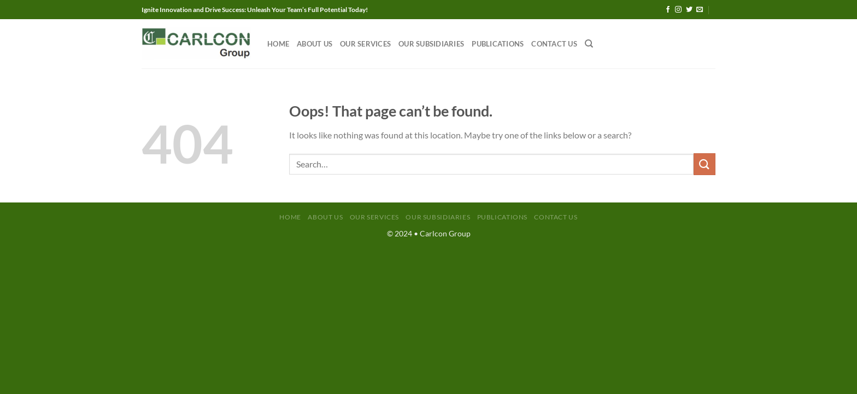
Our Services (365, 43)
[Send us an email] (699, 10)
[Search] (589, 43)
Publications (498, 43)
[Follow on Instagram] (678, 10)
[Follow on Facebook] (668, 10)
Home (278, 43)
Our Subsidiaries (431, 43)
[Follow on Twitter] (689, 10)
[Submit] (704, 164)
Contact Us (554, 43)
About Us (314, 43)
